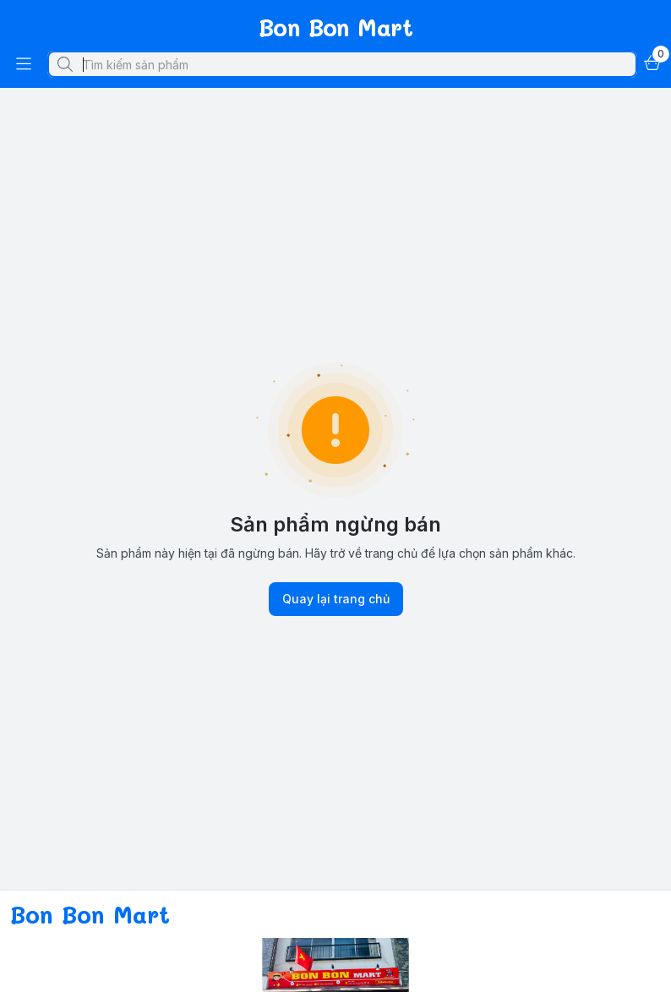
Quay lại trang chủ (336, 599)
